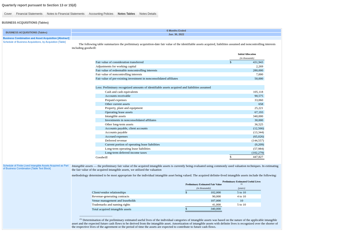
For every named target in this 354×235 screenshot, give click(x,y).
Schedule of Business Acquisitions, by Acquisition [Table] (34, 41)
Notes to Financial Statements (65, 13)
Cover (8, 13)
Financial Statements (29, 13)
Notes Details (147, 13)
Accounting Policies (101, 13)
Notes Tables (126, 13)
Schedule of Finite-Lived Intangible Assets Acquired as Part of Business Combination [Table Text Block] (35, 167)
